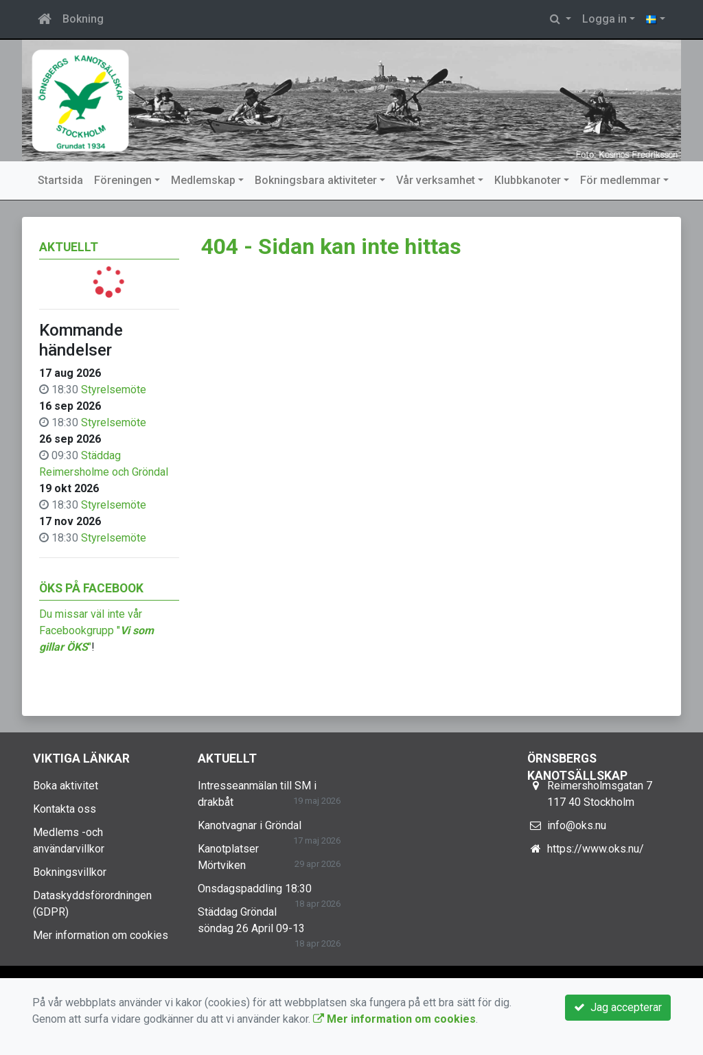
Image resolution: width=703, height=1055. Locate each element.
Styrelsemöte (113, 389)
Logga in (604, 18)
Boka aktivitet (65, 785)
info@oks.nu (576, 825)
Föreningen (123, 180)
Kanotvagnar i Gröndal (249, 825)
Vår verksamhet (435, 180)
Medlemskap (203, 180)
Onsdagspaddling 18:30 (255, 888)
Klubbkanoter (527, 180)
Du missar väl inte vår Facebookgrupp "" (96, 630)
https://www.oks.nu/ (595, 848)
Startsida (60, 180)
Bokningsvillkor (69, 872)
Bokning (83, 18)
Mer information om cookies (100, 935)
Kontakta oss (64, 808)
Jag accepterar (618, 1007)
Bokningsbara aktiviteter (316, 180)
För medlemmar (620, 180)
